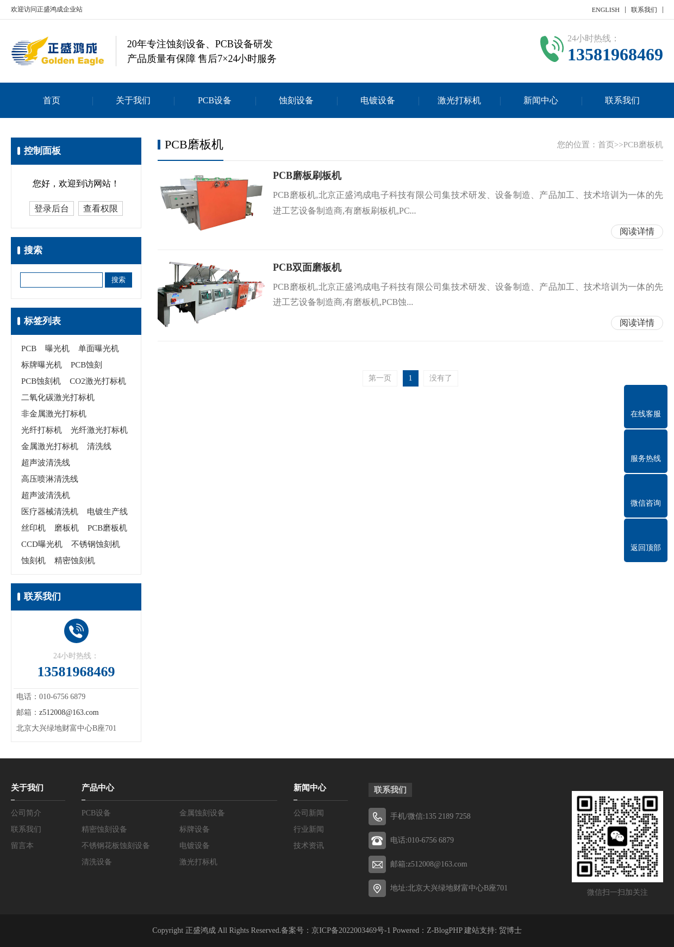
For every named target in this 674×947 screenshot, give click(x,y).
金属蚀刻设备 (202, 813)
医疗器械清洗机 (49, 511)
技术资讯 (309, 846)
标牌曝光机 (41, 364)
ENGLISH (606, 10)
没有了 (440, 378)
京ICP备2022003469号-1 (350, 930)
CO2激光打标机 (98, 381)
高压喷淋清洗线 (49, 479)
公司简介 (26, 813)
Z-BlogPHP (445, 930)
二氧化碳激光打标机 (58, 397)
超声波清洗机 (45, 495)
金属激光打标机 (49, 446)
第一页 (380, 378)
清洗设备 (97, 862)
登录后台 (51, 208)
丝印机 (33, 528)
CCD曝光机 (42, 544)
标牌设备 (194, 829)
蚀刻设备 (296, 100)
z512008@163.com (69, 712)
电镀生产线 (107, 511)
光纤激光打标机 (99, 430)
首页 (51, 100)
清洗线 (99, 446)
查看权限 (100, 208)
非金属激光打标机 (53, 413)
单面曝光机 (98, 348)
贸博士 (510, 930)
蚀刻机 (33, 560)
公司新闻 (309, 813)
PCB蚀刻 (86, 364)
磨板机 (66, 528)
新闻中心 (540, 100)
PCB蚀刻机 (41, 381)
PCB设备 (215, 100)
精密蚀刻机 (74, 560)
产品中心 (98, 787)
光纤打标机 (41, 430)
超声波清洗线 (45, 462)
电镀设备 (377, 100)
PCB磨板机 (107, 528)
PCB (28, 348)
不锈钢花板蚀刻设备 (116, 846)
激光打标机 (459, 100)
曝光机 (57, 348)
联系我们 (644, 10)
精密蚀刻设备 (104, 829)
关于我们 (133, 100)
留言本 (22, 846)
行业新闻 (309, 829)
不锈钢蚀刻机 (95, 544)
